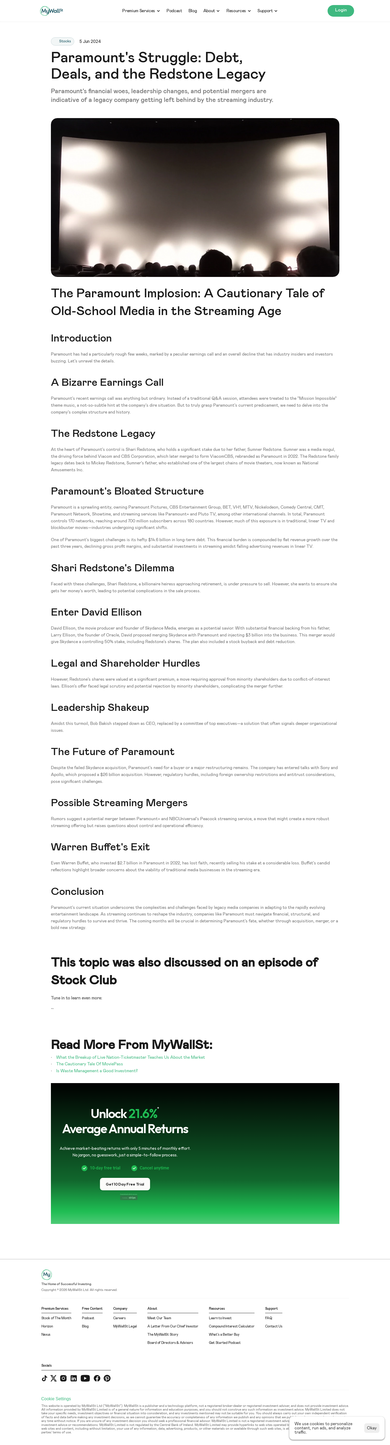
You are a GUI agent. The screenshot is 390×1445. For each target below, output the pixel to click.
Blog (193, 11)
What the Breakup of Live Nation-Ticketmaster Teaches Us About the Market (130, 1057)
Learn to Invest (220, 1318)
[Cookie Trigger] (56, 1399)
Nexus (46, 1334)
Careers (119, 1318)
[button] (125, 1184)
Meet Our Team (159, 1318)
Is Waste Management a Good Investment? (97, 1071)
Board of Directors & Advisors (170, 1343)
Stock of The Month (56, 1318)
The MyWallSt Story (162, 1334)
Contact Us (273, 1326)
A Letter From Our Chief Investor (172, 1326)
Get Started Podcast (225, 1343)
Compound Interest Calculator (232, 1326)
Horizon (47, 1326)
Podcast (174, 11)
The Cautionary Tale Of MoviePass (89, 1064)
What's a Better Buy (224, 1334)
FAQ (268, 1318)
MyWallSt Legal (125, 1326)
